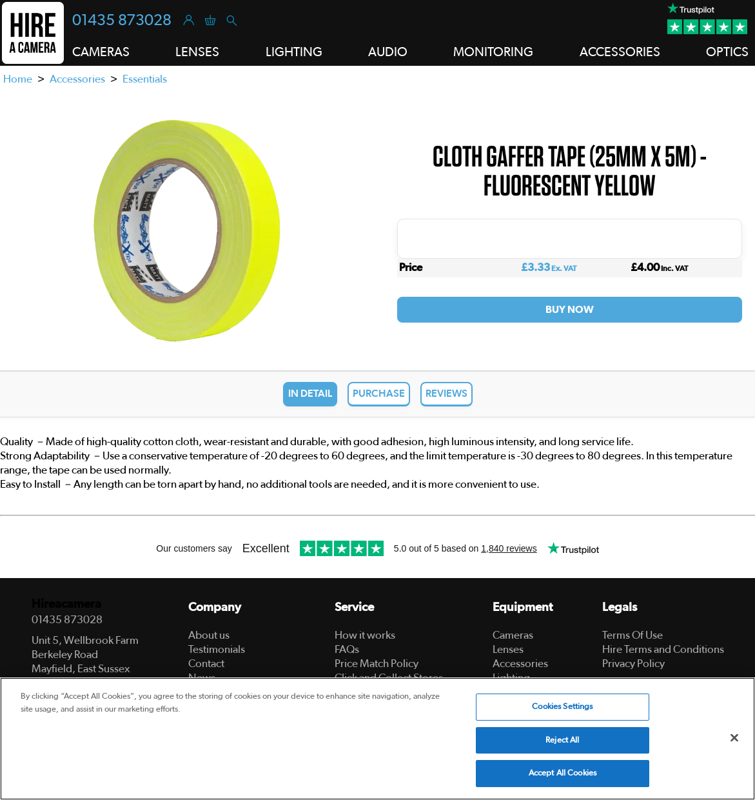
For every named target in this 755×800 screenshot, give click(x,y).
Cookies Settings (562, 707)
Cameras (513, 635)
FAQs (347, 649)
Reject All (562, 740)
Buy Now (569, 310)
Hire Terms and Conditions (663, 649)
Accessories (77, 79)
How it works (365, 635)
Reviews (446, 393)
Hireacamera (66, 604)
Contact (206, 663)
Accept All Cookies (562, 773)
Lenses (508, 649)
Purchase (379, 393)
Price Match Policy (376, 663)
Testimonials (216, 649)
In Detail (310, 393)
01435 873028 (122, 20)
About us (209, 635)
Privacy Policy (633, 663)
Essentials (145, 79)
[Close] (734, 738)
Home (17, 79)
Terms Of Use (632, 635)
